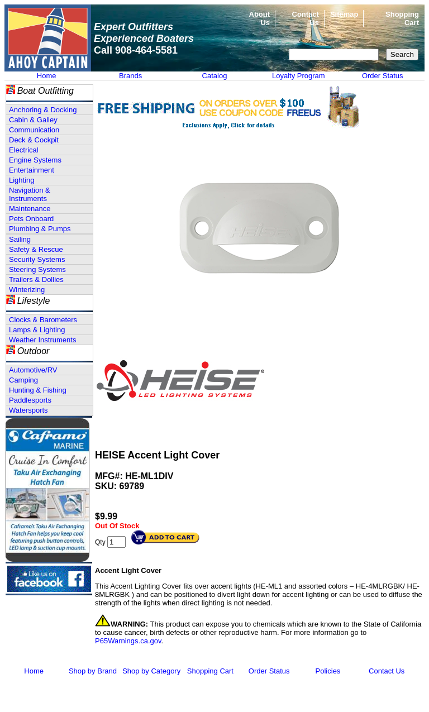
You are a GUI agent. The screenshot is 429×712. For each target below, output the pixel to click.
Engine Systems (35, 160)
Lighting (22, 180)
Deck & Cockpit (34, 140)
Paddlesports (30, 400)
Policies (328, 671)
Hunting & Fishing (37, 390)
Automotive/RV (33, 370)
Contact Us (386, 671)
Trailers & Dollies (36, 279)
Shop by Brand (93, 671)
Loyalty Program (298, 75)
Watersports (28, 410)
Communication (34, 130)
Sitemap (344, 14)
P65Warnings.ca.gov (128, 641)
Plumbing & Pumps (40, 228)
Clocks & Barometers (43, 320)
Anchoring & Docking (43, 110)
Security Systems (37, 259)
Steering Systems (37, 269)
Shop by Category (151, 671)
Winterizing (27, 289)
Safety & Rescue (36, 249)
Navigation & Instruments (29, 194)
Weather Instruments (42, 340)
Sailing (20, 239)
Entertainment (31, 170)
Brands (130, 75)
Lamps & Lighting (37, 330)
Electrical (24, 150)
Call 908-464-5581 (136, 50)
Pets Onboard (31, 218)
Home (46, 75)
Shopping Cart (210, 671)
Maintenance (29, 208)
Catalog (214, 75)
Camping (23, 380)
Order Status (382, 75)
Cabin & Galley (33, 120)
